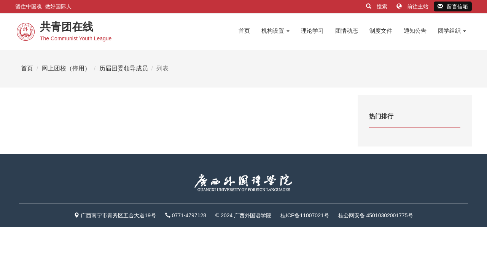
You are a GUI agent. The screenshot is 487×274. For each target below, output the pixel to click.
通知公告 (415, 30)
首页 (244, 30)
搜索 (377, 6)
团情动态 (346, 30)
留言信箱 (453, 6)
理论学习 (312, 30)
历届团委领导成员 (123, 68)
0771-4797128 (189, 215)
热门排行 (381, 116)
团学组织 (452, 30)
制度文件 (380, 30)
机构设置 (275, 30)
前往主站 (413, 6)
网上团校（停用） (66, 68)
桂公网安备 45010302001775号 (375, 215)
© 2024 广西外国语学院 (243, 215)
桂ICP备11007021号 (304, 215)
